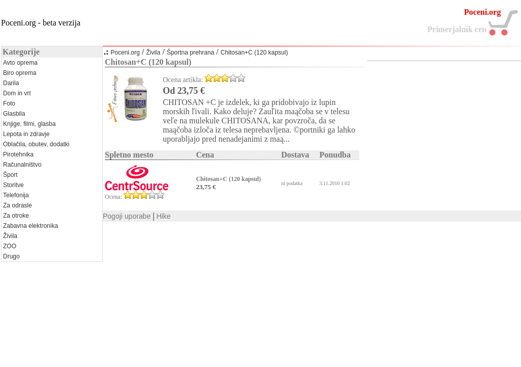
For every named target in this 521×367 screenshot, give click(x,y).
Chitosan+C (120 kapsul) (253, 52)
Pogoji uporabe (127, 216)
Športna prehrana (190, 52)
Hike (163, 216)
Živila (153, 52)
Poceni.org (124, 52)
